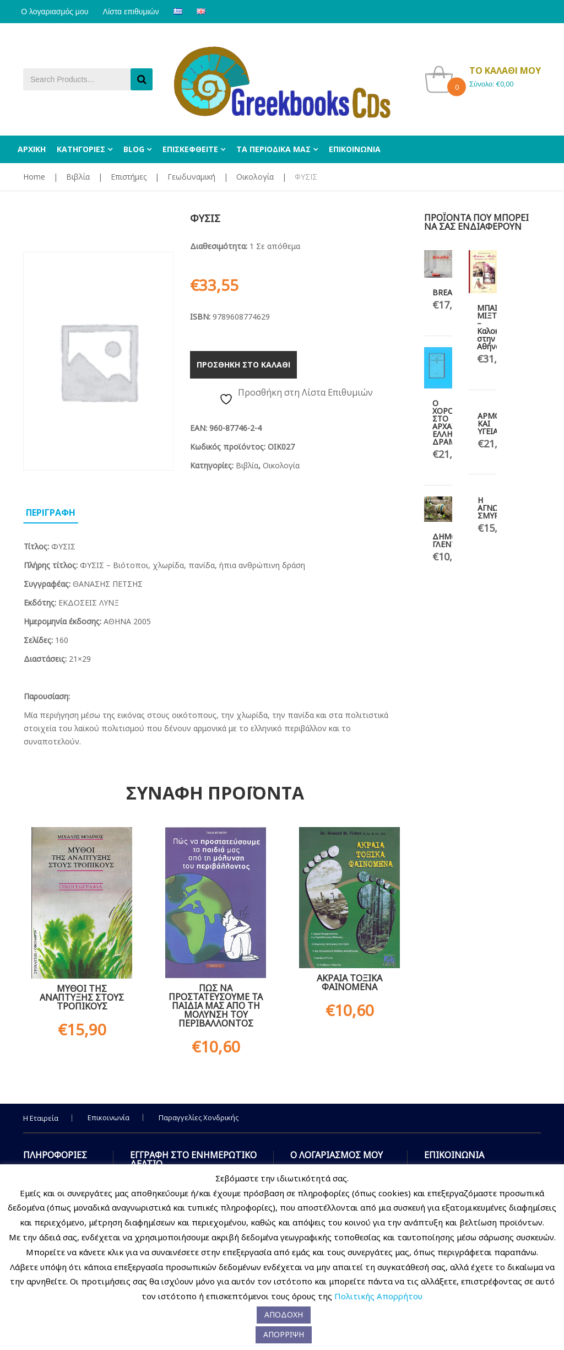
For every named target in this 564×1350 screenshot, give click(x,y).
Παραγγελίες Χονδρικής (198, 1117)
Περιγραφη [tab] (50, 512)
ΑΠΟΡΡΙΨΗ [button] (283, 1334)
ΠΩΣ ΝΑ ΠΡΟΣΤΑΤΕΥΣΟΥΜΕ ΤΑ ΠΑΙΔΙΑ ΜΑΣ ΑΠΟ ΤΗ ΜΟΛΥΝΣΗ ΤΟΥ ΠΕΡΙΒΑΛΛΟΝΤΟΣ (216, 1005)
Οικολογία (255, 176)
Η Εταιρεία (40, 1118)
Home (34, 176)
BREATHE (449, 292)
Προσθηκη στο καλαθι (243, 364)
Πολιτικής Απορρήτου (378, 1296)
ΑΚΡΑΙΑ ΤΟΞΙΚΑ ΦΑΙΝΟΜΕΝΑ (349, 982)
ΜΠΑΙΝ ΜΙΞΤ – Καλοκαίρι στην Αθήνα (494, 327)
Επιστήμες (129, 176)
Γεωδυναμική (191, 176)
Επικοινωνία (108, 1117)
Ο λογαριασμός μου (56, 11)
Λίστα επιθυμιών (137, 11)
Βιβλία (78, 176)
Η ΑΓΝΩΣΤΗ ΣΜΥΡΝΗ (496, 508)
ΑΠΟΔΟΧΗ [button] (283, 1314)
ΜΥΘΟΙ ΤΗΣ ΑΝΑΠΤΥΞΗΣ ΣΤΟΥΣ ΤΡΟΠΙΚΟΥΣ (82, 997)
